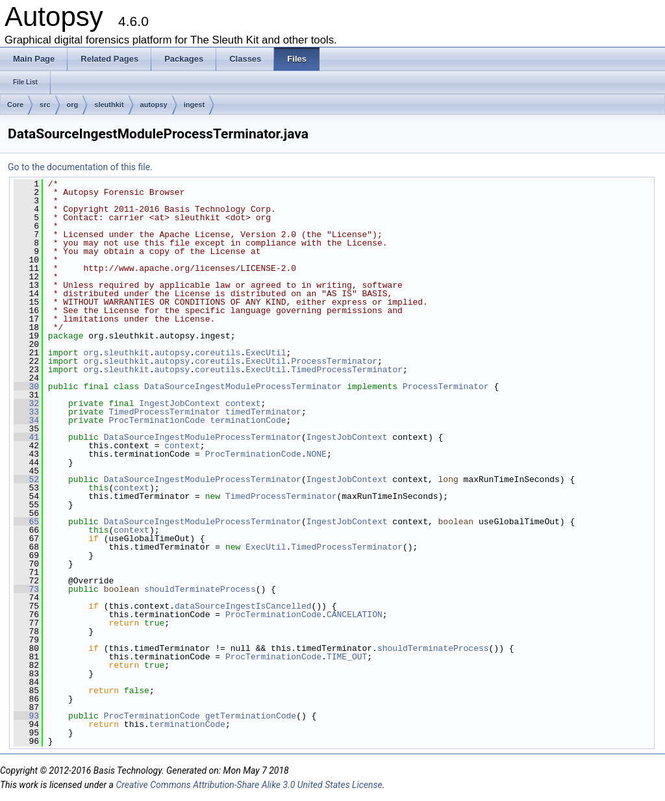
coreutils (217, 353)
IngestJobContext (179, 403)
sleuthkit (108, 104)
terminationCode (248, 420)
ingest (194, 104)
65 (26, 522)
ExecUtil (265, 353)
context (243, 403)
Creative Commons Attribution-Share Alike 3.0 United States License (249, 785)
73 (26, 589)
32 (26, 403)
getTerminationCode (250, 716)
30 (26, 386)
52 (26, 479)
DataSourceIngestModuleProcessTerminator (243, 386)
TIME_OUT (347, 657)
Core (15, 104)
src (45, 104)
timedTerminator (263, 412)
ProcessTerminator (334, 361)
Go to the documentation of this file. (80, 167)
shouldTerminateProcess (200, 589)
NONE (317, 454)
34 (26, 420)
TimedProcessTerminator (347, 369)
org (73, 104)
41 (26, 437)
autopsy (154, 104)
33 (26, 412)
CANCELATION (355, 614)
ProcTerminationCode (156, 420)
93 (26, 716)
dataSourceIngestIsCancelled (243, 606)
